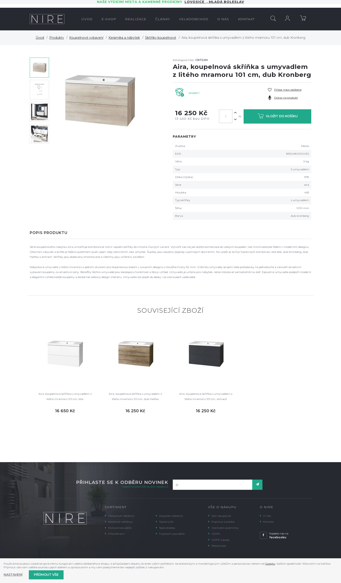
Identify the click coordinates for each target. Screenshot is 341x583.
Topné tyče (166, 521)
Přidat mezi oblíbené (287, 89)
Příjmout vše (46, 575)
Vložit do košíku (277, 117)
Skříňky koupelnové (160, 38)
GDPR (215, 533)
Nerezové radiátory (120, 521)
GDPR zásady (220, 540)
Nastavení (13, 575)
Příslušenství (116, 533)
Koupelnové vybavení (86, 38)
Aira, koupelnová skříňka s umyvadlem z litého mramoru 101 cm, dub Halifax (135, 396)
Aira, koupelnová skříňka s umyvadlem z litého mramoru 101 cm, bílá (65, 396)
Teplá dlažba (167, 527)
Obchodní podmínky (225, 527)
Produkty (56, 38)
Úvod (40, 38)
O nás (267, 515)
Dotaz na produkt (286, 97)
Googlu (270, 563)
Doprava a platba (223, 521)
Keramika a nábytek (124, 38)
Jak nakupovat (221, 515)
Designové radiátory (121, 515)
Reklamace (218, 545)
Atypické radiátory (171, 515)
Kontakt (268, 521)
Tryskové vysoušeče (172, 533)
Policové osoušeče (119, 527)
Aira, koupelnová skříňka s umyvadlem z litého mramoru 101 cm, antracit (205, 396)
